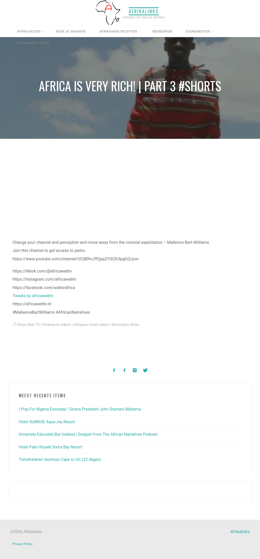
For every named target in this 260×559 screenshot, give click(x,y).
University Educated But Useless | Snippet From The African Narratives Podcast (90, 434)
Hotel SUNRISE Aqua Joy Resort (48, 421)
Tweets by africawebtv (33, 295)
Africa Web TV (29, 325)
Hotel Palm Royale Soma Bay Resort (52, 446)
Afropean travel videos (93, 325)
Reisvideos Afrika (129, 325)
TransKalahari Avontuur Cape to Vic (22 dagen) (61, 459)
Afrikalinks (144, 11)
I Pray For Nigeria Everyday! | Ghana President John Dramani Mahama (82, 408)
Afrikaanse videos (58, 325)
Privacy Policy (22, 543)
